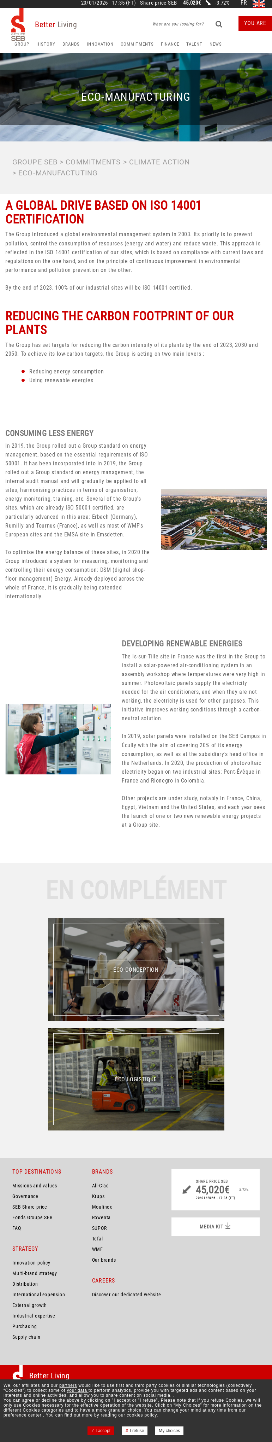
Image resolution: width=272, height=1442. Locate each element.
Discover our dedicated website (126, 1294)
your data (77, 1390)
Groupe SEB (35, 162)
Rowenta (101, 1217)
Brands (71, 44)
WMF (97, 1249)
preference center (23, 1415)
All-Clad (100, 1185)
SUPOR (99, 1228)
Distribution (25, 1284)
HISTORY (45, 44)
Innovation (100, 44)
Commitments (137, 44)
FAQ (16, 1228)
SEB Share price (29, 1207)
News (216, 44)
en (258, 3)
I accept (100, 1430)
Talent (194, 44)
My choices (169, 1430)
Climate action (159, 162)
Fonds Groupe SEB (32, 1217)
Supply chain (26, 1337)
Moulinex (102, 1207)
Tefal (97, 1239)
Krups (98, 1196)
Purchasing (24, 1326)
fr (244, 3)
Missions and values (34, 1185)
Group (21, 44)
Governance (25, 1196)
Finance (170, 44)
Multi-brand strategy (34, 1273)
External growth (29, 1305)
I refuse (134, 1430)
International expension (38, 1294)
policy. (151, 1415)
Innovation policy (31, 1263)
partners (68, 1385)
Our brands (104, 1260)
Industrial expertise (33, 1316)
